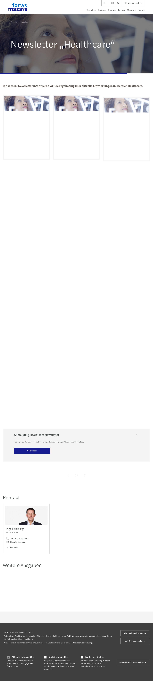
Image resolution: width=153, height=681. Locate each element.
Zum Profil (12, 548)
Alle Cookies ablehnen (135, 640)
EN (112, 2)
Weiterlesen (32, 450)
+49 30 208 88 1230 (17, 539)
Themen (112, 9)
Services (102, 9)
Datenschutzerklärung (82, 642)
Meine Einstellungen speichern (132, 662)
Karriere (121, 9)
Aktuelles (24, 20)
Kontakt (141, 9)
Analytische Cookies (58, 657)
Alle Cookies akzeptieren (135, 633)
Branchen (91, 9)
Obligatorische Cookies (23, 657)
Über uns (131, 9)
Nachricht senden (15, 542)
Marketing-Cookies (94, 657)
